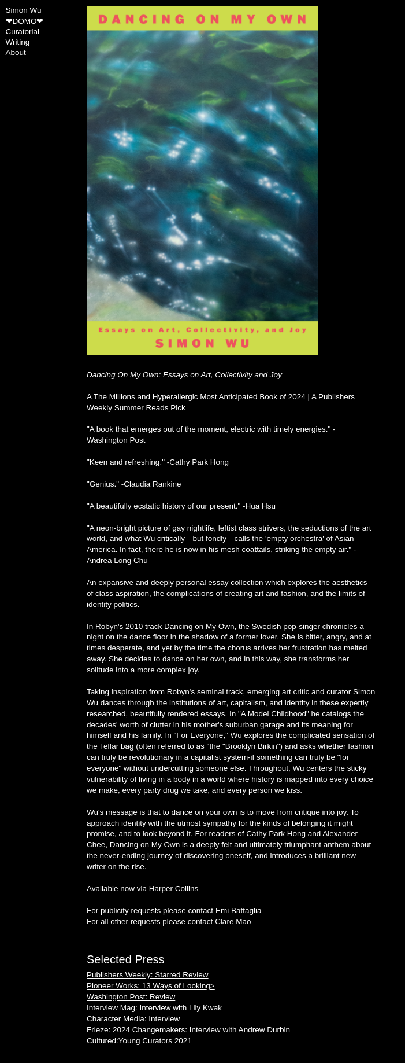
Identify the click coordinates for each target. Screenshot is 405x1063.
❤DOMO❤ (25, 21)
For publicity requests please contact (174, 910)
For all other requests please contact (169, 921)
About (16, 52)
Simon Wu (24, 10)
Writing (18, 42)
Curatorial (23, 31)
